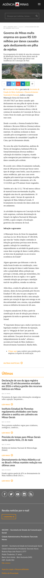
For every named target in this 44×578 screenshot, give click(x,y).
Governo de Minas (12, 89)
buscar (36, 16)
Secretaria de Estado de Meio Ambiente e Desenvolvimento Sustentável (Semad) (21, 92)
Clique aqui (12, 351)
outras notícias (13, 363)
